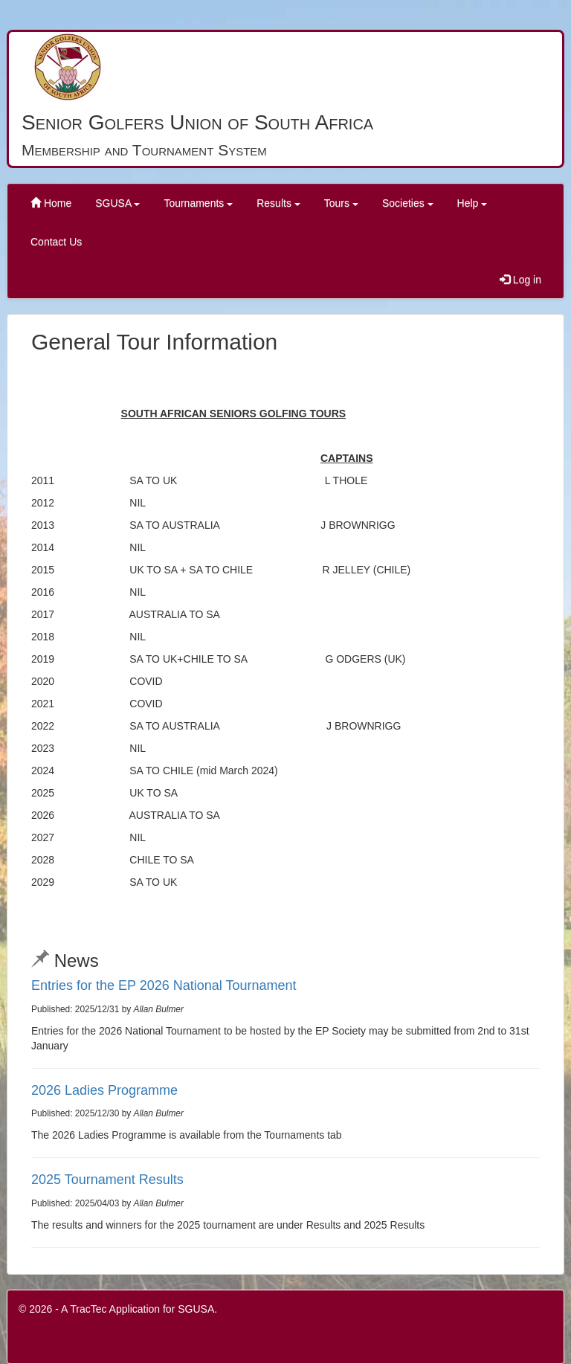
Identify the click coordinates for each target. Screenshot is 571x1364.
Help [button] (472, 203)
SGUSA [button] (117, 203)
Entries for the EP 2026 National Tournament (164, 985)
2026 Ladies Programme (104, 1090)
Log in (520, 280)
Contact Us (56, 242)
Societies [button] (407, 203)
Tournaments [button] (198, 203)
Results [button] (278, 203)
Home (50, 203)
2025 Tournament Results (107, 1179)
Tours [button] (341, 203)
